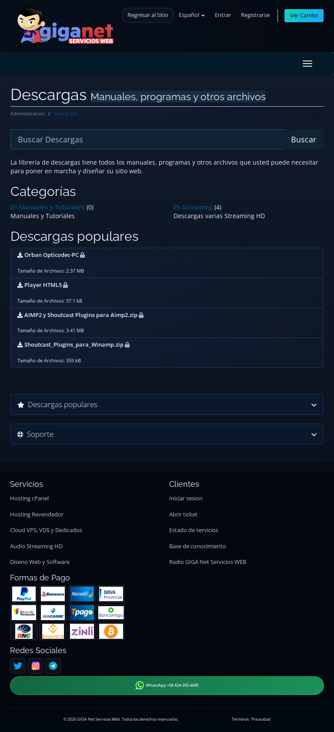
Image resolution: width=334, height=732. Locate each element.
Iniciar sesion (186, 498)
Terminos (240, 719)
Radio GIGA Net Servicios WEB (207, 562)
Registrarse (255, 15)
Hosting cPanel (29, 498)
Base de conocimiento (197, 546)
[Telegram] (53, 666)
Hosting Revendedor (36, 514)
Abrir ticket (183, 514)
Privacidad (261, 719)
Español (192, 15)
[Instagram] (35, 666)
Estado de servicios (193, 530)
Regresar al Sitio (147, 15)
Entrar (223, 15)
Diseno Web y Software (40, 562)
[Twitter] (18, 666)
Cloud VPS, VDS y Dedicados (46, 530)
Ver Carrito (304, 15)
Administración (27, 113)
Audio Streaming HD (36, 546)
